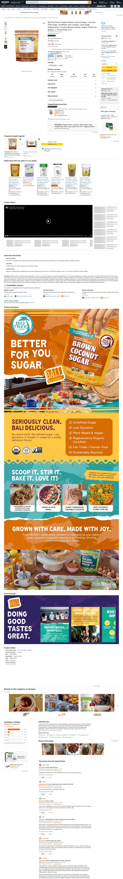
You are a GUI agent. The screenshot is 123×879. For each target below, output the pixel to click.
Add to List (103, 107)
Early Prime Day (10, 6)
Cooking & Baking (26, 17)
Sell (88, 6)
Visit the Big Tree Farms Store (55, 31)
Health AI (18, 6)
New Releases (63, 6)
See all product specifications (56, 100)
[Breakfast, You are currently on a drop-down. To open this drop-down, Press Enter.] (19, 9)
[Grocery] (4, 9)
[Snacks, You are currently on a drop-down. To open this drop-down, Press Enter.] (13, 9)
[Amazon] (5, 2)
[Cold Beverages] (36, 9)
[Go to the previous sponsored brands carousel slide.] (5, 705)
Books (70, 6)
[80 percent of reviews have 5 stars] (15, 729)
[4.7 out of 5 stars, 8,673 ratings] (55, 183)
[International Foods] (81, 9)
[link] (109, 6)
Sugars (49, 17)
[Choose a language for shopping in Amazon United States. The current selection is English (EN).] (95, 2)
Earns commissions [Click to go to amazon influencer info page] (20, 207)
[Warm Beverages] (27, 9)
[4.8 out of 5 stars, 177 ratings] (69, 185)
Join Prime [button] (103, 31)
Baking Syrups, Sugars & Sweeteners (39, 17)
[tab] (42, 735)
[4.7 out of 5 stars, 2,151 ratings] (13, 185)
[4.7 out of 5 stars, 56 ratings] (26, 182)
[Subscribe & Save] (71, 9)
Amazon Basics (42, 6)
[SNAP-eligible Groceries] (92, 9)
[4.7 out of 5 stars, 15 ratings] (83, 185)
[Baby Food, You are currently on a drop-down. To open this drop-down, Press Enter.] (52, 9)
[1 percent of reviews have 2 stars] (15, 737)
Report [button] (50, 777)
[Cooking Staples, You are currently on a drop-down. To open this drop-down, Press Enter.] (44, 9)
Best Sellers (51, 6)
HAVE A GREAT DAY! (111, 75)
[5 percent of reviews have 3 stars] (15, 734)
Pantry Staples (19, 17)
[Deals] (9, 9)
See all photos (114, 740)
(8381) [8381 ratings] (62, 112)
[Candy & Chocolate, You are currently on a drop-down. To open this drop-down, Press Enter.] (61, 9)
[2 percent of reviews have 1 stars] (15, 740)
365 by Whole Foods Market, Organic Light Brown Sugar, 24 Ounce (70, 109)
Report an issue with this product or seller (59, 119)
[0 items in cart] (119, 2)
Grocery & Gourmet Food (9, 17)
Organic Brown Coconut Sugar (16, 208)
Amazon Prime (104, 42)
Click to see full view (27, 71)
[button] (17, 2)
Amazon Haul (25, 6)
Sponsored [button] (7, 691)
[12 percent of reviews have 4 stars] (15, 732)
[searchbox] (63, 2)
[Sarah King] (12, 207)
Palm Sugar (54, 17)
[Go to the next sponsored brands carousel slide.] (117, 705)
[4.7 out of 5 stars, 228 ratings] (41, 185)
